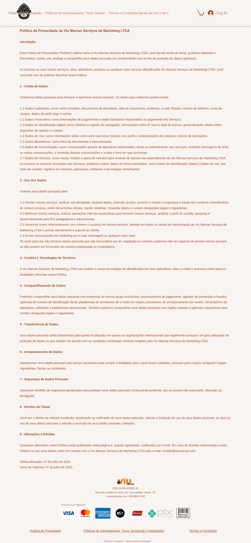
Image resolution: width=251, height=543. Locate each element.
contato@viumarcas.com (179, 451)
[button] (200, 13)
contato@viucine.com (116, 496)
